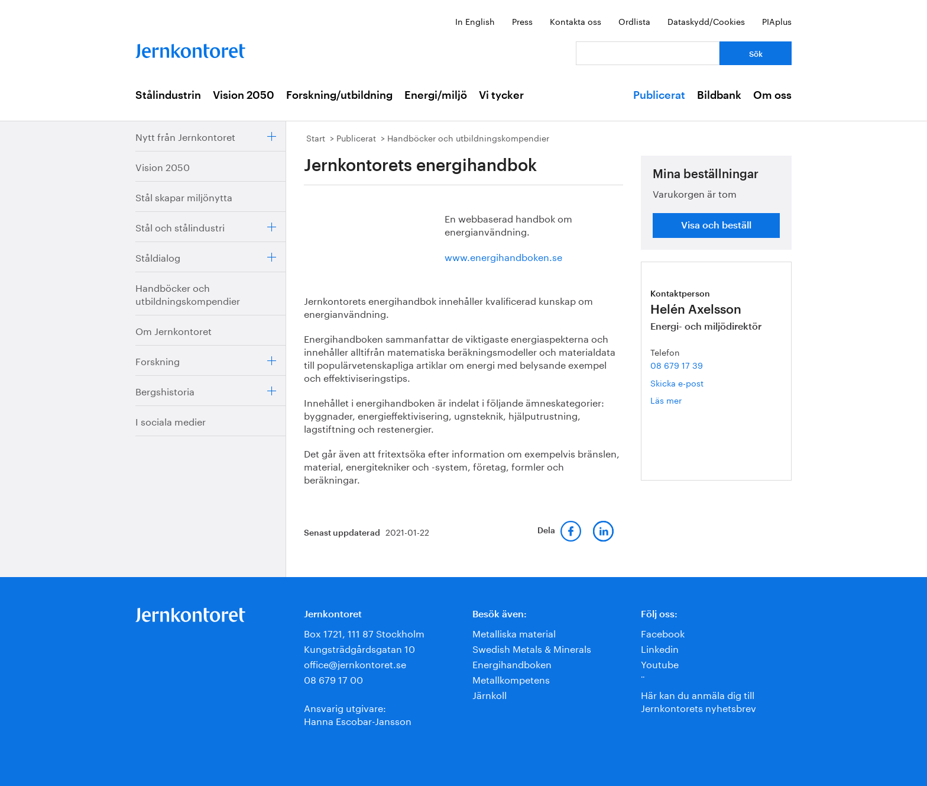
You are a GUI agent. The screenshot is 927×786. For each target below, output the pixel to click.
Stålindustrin (168, 95)
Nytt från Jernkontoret (185, 135)
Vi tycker (501, 95)
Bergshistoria (165, 390)
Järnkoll (489, 694)
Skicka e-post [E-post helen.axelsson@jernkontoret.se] (677, 382)
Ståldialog (157, 256)
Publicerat (659, 95)
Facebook (663, 632)
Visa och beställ (716, 225)
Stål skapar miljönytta (183, 196)
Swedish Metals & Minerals (531, 647)
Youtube (660, 663)
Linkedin (660, 647)
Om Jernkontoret (173, 330)
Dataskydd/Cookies (706, 20)
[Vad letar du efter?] (647, 53)
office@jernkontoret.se (355, 663)
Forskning (157, 360)
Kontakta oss (575, 20)
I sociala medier (170, 420)
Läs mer (684, 400)
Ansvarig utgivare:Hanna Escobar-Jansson (357, 713)
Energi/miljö (435, 95)
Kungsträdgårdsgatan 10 (359, 647)
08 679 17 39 (676, 364)
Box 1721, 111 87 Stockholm (364, 632)
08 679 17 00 (333, 678)
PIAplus (777, 20)
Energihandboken (512, 663)
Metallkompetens (511, 678)
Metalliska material (514, 632)
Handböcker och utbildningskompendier (187, 293)
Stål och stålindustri (180, 226)
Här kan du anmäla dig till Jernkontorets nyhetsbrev (698, 700)
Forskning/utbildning (339, 95)
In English (475, 20)
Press (522, 20)
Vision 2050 (243, 95)
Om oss (772, 95)
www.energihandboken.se (503, 256)
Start (315, 137)
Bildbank (719, 95)
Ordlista (634, 20)
